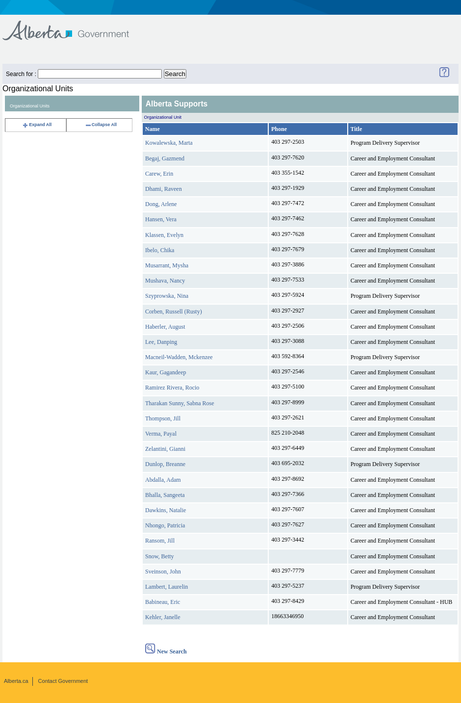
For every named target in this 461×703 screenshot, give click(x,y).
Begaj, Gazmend (164, 158)
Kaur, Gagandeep (165, 372)
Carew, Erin (159, 173)
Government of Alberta (74, 26)
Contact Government (63, 681)
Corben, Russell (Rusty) (173, 311)
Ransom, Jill (160, 540)
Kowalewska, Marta (169, 142)
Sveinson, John (163, 571)
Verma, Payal (161, 433)
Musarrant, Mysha (166, 265)
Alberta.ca (16, 681)
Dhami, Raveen (163, 188)
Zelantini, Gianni (165, 448)
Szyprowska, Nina (166, 295)
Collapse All (101, 124)
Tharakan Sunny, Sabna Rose (179, 403)
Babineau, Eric (162, 602)
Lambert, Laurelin (166, 586)
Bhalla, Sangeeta (165, 495)
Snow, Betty (159, 556)
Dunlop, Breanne (165, 464)
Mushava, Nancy (165, 280)
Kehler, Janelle (162, 617)
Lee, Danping (161, 341)
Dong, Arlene (161, 204)
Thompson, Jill (162, 418)
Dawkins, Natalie (165, 510)
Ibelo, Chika (159, 250)
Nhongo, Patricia (165, 525)
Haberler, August (165, 326)
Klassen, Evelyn (164, 235)
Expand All (36, 124)
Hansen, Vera (161, 219)
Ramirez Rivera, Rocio (172, 387)
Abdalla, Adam (163, 479)
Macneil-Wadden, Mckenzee (179, 357)
